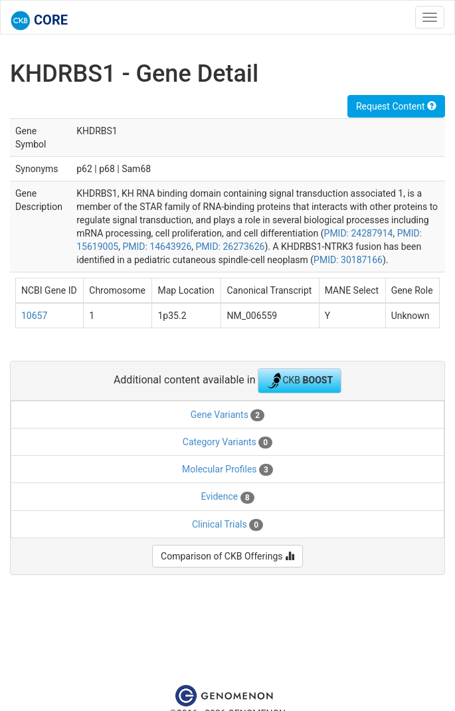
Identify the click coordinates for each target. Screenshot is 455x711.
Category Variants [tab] (227, 443)
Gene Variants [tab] (227, 415)
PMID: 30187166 (348, 259)
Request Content (396, 106)
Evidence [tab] (227, 497)
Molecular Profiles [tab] (227, 470)
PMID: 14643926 (156, 246)
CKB (299, 381)
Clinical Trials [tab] (227, 525)
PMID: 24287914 (358, 233)
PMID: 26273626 (230, 246)
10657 (34, 315)
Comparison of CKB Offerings (227, 556)
